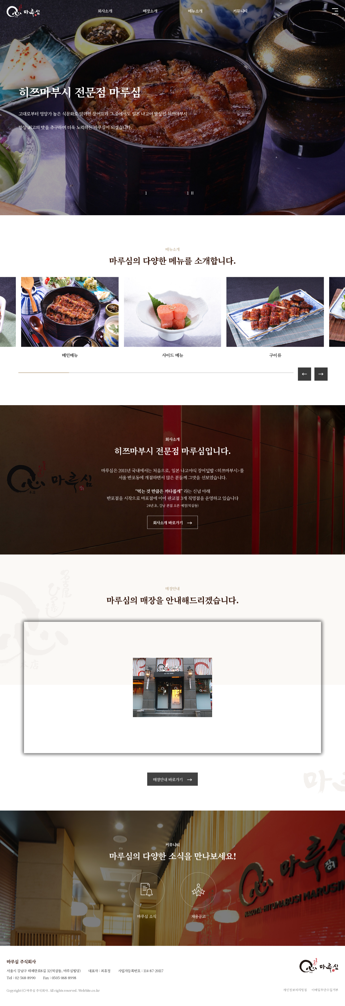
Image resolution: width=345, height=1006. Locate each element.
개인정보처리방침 (295, 990)
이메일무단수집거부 (325, 990)
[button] (321, 395)
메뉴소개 (195, 11)
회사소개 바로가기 (172, 543)
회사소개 (105, 11)
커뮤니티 (240, 11)
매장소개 (150, 11)
